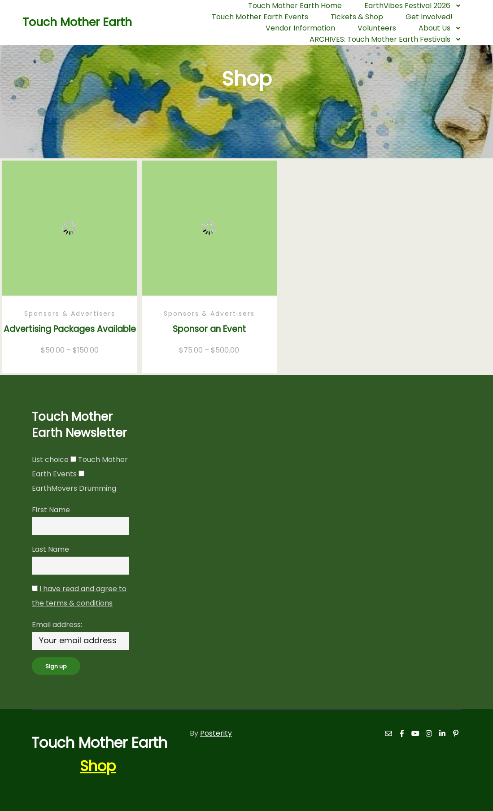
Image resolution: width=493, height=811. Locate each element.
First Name (51, 510)
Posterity (216, 733)
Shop (98, 766)
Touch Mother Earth (67, 22)
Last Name (50, 549)
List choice (50, 459)
